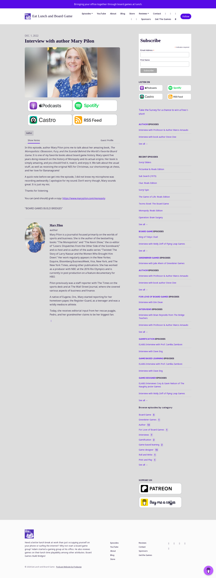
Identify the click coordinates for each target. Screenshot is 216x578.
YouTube (101, 13)
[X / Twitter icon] (179, 543)
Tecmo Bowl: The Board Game (154, 203)
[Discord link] (136, 19)
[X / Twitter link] (175, 13)
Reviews (143, 13)
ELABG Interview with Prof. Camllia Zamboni (160, 344)
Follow (186, 16)
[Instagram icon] (174, 543)
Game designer (147, 378)
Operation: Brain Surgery (151, 217)
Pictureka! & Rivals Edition (151, 169)
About (113, 13)
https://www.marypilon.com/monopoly (83, 198)
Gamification (147, 339)
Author (143, 124)
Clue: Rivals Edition (148, 183)
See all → (143, 143)
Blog (122, 13)
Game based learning (151, 358)
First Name (145, 60)
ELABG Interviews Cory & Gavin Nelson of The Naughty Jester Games (161, 385)
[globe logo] (51, 321)
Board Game (146, 231)
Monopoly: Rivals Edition (151, 210)
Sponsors (146, 19)
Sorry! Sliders (145, 162)
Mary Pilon (56, 225)
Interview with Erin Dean (151, 302)
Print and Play (147, 460)
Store (132, 13)
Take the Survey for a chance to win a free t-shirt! (163, 112)
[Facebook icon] (168, 543)
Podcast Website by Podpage (69, 566)
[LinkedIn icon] (184, 543)
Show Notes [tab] (34, 140)
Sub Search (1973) (147, 176)
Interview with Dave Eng (151, 351)
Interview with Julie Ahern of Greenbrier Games (161, 263)
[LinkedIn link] (131, 19)
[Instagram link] (170, 13)
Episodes (86, 13)
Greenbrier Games (149, 257)
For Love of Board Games (153, 296)
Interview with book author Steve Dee (157, 137)
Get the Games (163, 19)
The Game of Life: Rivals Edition (154, 196)
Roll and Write (147, 455)
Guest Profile (107, 140)
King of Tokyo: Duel (148, 237)
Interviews (145, 309)
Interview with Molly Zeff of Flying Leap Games (162, 243)
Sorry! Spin (144, 190)
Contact (157, 13)
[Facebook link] (165, 13)
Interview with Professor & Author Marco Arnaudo (163, 130)
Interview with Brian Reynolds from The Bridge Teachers (161, 316)
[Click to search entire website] (175, 19)
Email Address (147, 50)
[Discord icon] (168, 548)
